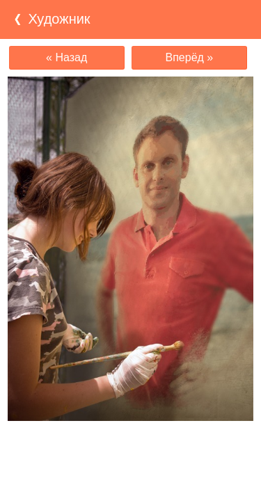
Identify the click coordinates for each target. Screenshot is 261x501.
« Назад (66, 57)
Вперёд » (190, 57)
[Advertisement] (130, 448)
